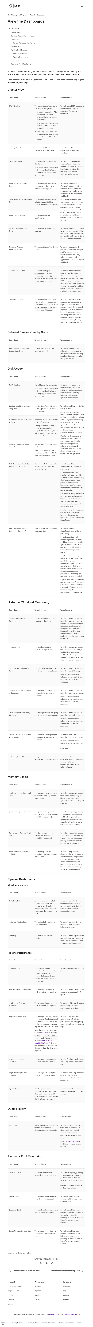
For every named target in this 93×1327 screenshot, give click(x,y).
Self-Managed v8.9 (15, 15)
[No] (46, 1263)
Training (38, 1300)
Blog (64, 1291)
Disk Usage (15, 39)
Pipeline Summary (20, 53)
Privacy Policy (55, 1314)
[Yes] (41, 1263)
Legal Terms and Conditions (70, 1323)
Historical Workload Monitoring (23, 43)
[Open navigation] (82, 6)
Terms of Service (70, 1314)
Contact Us (67, 1286)
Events (38, 1295)
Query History (16, 60)
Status (10, 1304)
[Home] (14, 6)
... (26, 15)
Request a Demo (14, 1291)
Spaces (38, 1291)
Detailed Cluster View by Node (22, 36)
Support (11, 1300)
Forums (38, 1286)
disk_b (43, 1033)
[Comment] (52, 1263)
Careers (66, 1295)
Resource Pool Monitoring (21, 64)
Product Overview (15, 1286)
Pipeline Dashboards (19, 50)
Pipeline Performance (21, 57)
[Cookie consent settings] (3, 1324)
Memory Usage (16, 46)
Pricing (10, 1295)
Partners (66, 1300)
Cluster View (15, 32)
